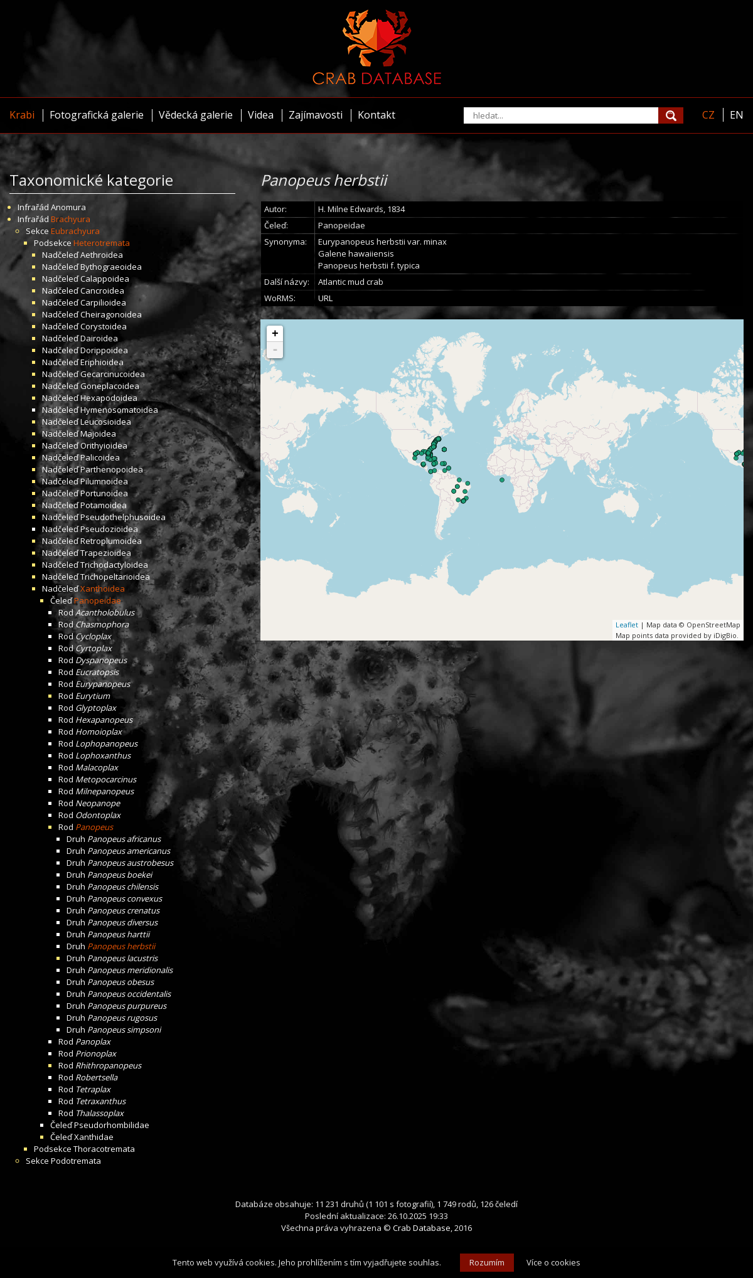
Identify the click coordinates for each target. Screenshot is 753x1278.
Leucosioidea (105, 421)
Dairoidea (99, 338)
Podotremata (76, 1160)
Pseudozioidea (109, 529)
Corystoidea (103, 326)
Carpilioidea (103, 302)
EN (737, 115)
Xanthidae (94, 1136)
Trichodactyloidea (114, 564)
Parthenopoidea (111, 469)
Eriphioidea (102, 362)
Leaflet (627, 624)
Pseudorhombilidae (111, 1125)
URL (325, 298)
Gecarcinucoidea (112, 374)
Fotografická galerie (97, 115)
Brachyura (70, 219)
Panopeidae (97, 600)
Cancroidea (102, 290)
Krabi (22, 115)
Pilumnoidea (104, 481)
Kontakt (376, 115)
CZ (708, 115)
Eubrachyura (75, 231)
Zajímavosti (316, 115)
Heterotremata (101, 242)
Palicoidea (100, 457)
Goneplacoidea (109, 385)
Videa (261, 115)
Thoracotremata (104, 1148)
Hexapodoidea (108, 397)
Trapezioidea (105, 552)
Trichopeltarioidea (115, 576)
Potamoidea (103, 505)
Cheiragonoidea (111, 314)
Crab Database (422, 1227)
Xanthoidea (102, 588)
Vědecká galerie (196, 115)
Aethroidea (101, 254)
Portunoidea (104, 493)
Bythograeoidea (111, 266)
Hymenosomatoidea (119, 409)
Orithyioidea (103, 445)
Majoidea (98, 433)
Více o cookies (553, 1262)
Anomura (68, 207)
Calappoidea (104, 278)
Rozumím (487, 1262)
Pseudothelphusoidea (123, 517)
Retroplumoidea (111, 540)
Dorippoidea (104, 350)
